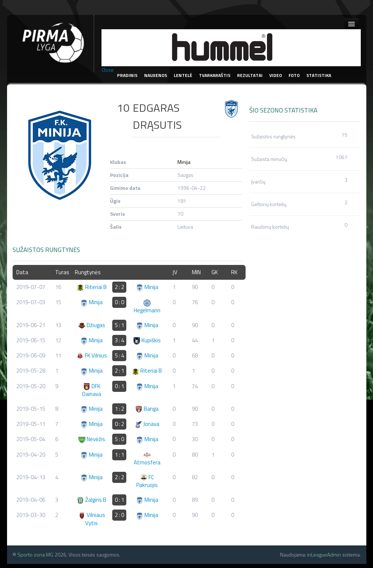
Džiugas (91, 325)
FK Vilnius (91, 355)
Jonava (147, 424)
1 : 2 (119, 408)
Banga (147, 408)
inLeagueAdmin (324, 554)
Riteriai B (92, 287)
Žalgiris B (91, 499)
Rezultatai (250, 75)
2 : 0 (119, 515)
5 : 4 (119, 355)
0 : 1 (119, 386)
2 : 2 (119, 287)
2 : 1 (119, 370)
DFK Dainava (91, 390)
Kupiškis (147, 340)
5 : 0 (119, 439)
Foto (294, 75)
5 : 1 (119, 325)
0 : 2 (119, 424)
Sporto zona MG (35, 554)
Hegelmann (147, 307)
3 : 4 (119, 340)
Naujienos (155, 75)
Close (107, 70)
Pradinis (127, 75)
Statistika (318, 75)
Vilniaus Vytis (91, 519)
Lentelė (183, 75)
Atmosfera (147, 459)
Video (275, 75)
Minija (183, 162)
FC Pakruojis (147, 481)
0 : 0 (119, 302)
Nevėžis (91, 439)
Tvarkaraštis (214, 75)
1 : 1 (119, 454)
